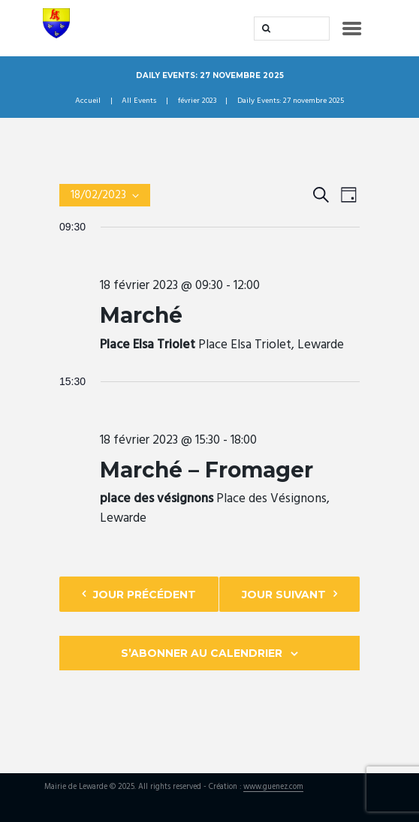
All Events (139, 101)
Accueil (88, 101)
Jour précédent (144, 594)
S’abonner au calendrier (201, 653)
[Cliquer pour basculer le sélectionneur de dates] (104, 195)
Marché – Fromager (206, 470)
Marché (141, 315)
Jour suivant (284, 594)
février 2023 (197, 101)
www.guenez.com (273, 788)
